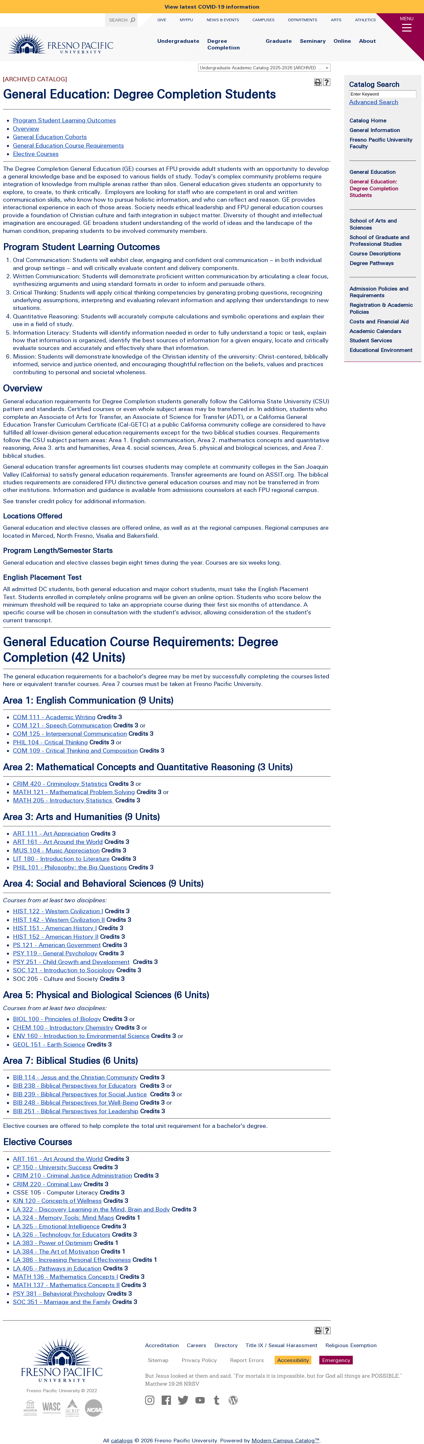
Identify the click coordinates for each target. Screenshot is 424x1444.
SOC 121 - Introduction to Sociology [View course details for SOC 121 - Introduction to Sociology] (64, 970)
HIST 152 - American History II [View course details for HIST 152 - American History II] (55, 936)
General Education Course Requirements (68, 145)
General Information (374, 130)
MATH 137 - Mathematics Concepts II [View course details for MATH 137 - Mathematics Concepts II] (66, 1284)
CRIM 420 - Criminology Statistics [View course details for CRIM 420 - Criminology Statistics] (60, 783)
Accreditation (162, 1345)
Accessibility (293, 1360)
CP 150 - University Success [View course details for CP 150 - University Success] (52, 1167)
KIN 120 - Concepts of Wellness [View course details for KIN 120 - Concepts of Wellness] (57, 1200)
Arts (336, 20)
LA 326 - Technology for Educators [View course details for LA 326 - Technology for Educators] (61, 1234)
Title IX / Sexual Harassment (281, 1345)
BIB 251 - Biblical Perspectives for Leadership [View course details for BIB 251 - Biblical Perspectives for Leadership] (75, 1111)
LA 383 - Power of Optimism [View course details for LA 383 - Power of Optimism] (52, 1242)
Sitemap (158, 1360)
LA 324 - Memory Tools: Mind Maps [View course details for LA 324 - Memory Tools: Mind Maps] (63, 1217)
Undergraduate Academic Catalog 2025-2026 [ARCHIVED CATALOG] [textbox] (265, 67)
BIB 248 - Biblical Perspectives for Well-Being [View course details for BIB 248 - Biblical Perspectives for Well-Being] (75, 1102)
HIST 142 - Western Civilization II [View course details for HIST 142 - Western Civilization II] (59, 919)
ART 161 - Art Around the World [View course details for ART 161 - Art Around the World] (58, 841)
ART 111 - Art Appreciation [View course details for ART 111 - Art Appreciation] (51, 833)
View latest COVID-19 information (212, 7)
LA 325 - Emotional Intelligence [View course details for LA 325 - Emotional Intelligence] (56, 1226)
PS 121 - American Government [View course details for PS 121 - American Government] (57, 944)
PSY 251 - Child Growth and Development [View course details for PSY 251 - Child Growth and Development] (71, 961)
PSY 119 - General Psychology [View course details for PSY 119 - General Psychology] (55, 953)
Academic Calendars (375, 331)
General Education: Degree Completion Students (373, 188)
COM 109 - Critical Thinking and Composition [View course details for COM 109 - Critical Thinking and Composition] (75, 750)
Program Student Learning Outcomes (64, 120)
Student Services (370, 340)
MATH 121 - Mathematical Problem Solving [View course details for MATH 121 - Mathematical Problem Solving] (74, 792)
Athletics (365, 20)
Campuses (263, 20)
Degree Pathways (371, 263)
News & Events (223, 20)
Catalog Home (367, 120)
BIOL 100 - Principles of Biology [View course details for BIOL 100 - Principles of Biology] (57, 1018)
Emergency (336, 1360)
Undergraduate (178, 41)
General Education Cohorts (50, 136)
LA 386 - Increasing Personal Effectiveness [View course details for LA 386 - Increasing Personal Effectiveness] (72, 1259)
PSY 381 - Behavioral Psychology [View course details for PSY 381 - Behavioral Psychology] (59, 1293)
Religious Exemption (351, 1345)
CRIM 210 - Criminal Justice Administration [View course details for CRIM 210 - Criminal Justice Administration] (72, 1175)
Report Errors (247, 1360)
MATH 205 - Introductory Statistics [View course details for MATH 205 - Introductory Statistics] (63, 800)
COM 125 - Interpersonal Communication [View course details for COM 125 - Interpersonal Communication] (70, 733)
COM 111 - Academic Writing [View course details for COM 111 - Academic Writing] (54, 717)
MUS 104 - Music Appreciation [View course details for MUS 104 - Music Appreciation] (56, 850)
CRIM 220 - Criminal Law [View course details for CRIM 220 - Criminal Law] (47, 1184)
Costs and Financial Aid (379, 321)
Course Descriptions (375, 253)
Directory (226, 1345)
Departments (302, 20)
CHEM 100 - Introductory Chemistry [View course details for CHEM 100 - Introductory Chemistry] (63, 1027)
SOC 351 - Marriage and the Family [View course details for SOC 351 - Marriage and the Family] (62, 1301)
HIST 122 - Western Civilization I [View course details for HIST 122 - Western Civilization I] (58, 911)
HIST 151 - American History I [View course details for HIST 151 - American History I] (55, 928)
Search (118, 20)
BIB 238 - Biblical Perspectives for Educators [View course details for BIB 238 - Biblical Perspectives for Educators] (74, 1085)
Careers (196, 1345)
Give (161, 20)
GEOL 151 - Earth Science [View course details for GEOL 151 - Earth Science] (49, 1044)
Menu (407, 18)
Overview (26, 128)
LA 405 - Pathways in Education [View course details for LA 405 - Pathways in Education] (57, 1268)
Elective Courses (36, 153)
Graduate (279, 41)
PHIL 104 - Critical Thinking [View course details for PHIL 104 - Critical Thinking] (50, 742)
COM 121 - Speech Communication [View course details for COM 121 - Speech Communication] (62, 725)
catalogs (122, 1440)
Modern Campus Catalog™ (285, 1440)
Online (342, 41)
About (367, 41)
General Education (372, 172)
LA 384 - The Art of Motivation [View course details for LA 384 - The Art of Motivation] (56, 1251)
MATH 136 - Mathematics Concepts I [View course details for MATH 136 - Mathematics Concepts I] (65, 1276)
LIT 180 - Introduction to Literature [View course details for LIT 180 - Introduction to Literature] (61, 858)
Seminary (313, 41)
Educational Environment (380, 350)
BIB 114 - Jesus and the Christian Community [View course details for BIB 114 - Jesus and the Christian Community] (75, 1077)
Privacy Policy (199, 1360)
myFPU (186, 20)
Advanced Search (373, 102)
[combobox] (264, 68)
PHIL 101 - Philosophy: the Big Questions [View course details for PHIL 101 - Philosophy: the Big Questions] (70, 867)
